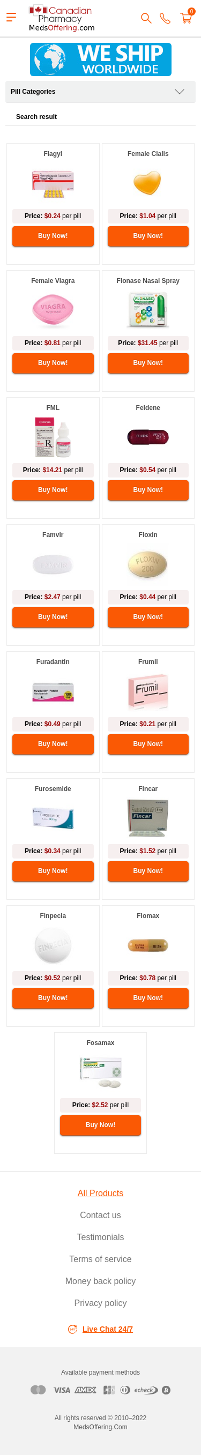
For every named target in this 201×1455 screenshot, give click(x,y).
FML (52, 408)
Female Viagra (53, 281)
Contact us (100, 1215)
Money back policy (100, 1281)
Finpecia (53, 916)
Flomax (148, 916)
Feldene (148, 408)
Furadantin (53, 662)
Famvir (52, 535)
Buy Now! (53, 236)
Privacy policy (101, 1303)
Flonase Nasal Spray (148, 281)
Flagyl (52, 154)
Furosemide (53, 789)
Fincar (148, 789)
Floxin (148, 535)
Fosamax (100, 1043)
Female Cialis (148, 154)
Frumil (148, 662)
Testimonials (100, 1237)
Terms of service (100, 1259)
